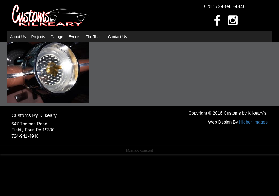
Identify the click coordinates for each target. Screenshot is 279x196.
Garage (56, 37)
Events (74, 37)
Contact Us (117, 37)
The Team (94, 37)
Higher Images (253, 122)
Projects (38, 37)
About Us (18, 37)
